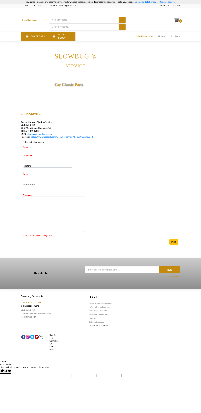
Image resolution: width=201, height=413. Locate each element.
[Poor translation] (7, 371)
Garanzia (92, 318)
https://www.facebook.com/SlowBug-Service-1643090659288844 (62, 137)
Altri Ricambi (144, 36)
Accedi (176, 5)
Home (161, 36)
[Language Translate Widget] (30, 20)
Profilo (175, 36)
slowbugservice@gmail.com (63, 5)
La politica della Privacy (145, 2)
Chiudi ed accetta (167, 2)
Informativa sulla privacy (99, 307)
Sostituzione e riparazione (100, 303)
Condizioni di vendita (98, 311)
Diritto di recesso (96, 322)
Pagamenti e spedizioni (99, 314)
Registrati (165, 5)
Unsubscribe (174, 277)
